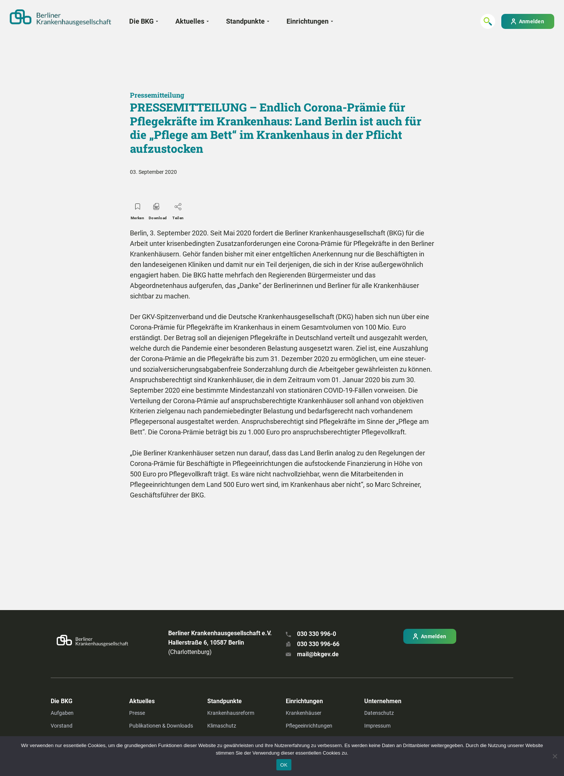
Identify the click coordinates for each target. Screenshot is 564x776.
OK (283, 765)
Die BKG (141, 21)
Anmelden (531, 21)
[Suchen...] (487, 21)
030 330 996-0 (316, 633)
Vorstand (61, 726)
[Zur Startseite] (60, 17)
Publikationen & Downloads (161, 726)
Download (158, 209)
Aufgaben (62, 713)
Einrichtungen (308, 21)
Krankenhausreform (230, 713)
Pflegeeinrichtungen (309, 726)
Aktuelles (189, 21)
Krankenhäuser (303, 713)
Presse (137, 713)
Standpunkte (245, 21)
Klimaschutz (221, 726)
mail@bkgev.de (318, 654)
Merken (137, 209)
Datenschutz (379, 713)
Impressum (377, 726)
